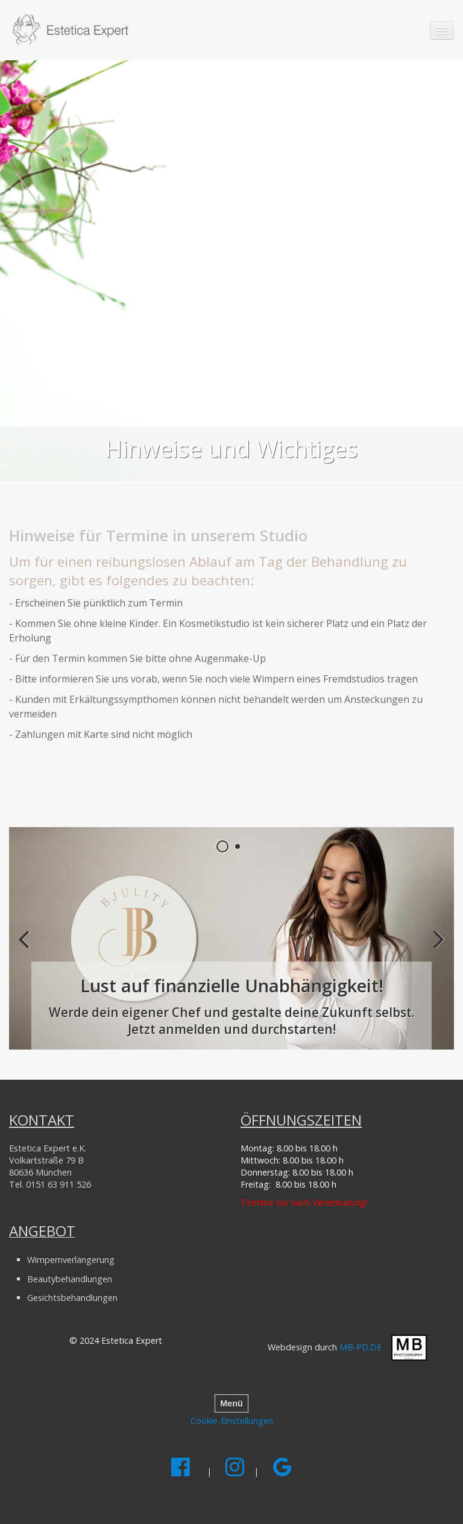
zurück (27, 948)
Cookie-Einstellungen (232, 1420)
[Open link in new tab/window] (231, 938)
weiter (436, 948)
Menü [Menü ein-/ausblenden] (231, 1403)
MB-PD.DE (360, 1346)
